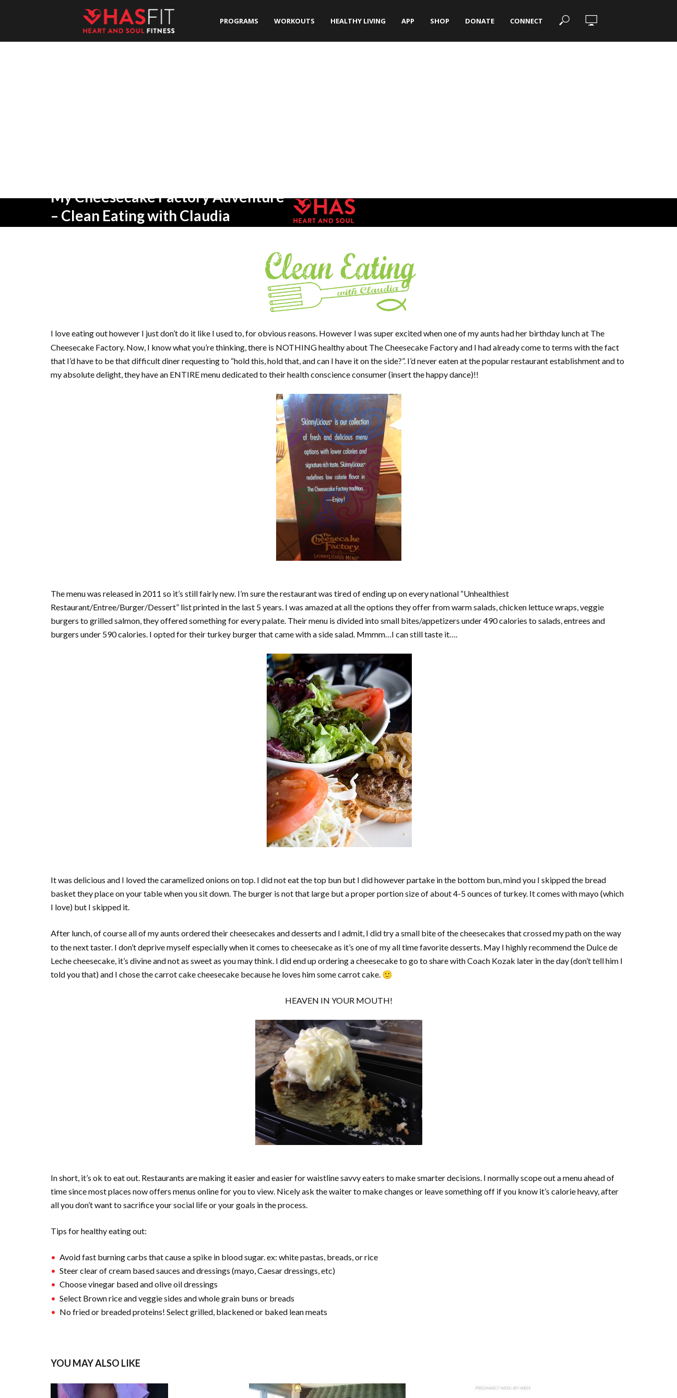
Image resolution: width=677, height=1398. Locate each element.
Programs (239, 21)
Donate (479, 21)
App (407, 21)
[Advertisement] (339, 120)
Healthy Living (358, 21)
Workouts (294, 21)
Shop (439, 21)
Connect (526, 21)
